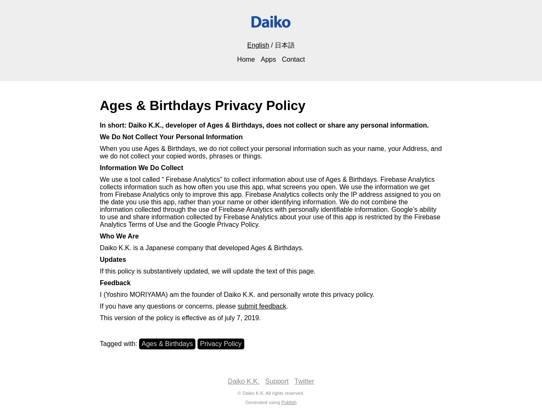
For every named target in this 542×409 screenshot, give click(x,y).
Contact (293, 59)
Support (277, 381)
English (258, 45)
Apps (268, 59)
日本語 (285, 45)
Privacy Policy (221, 343)
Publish (289, 402)
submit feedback (262, 306)
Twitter (304, 381)
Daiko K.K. (244, 381)
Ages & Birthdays (167, 343)
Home (246, 59)
